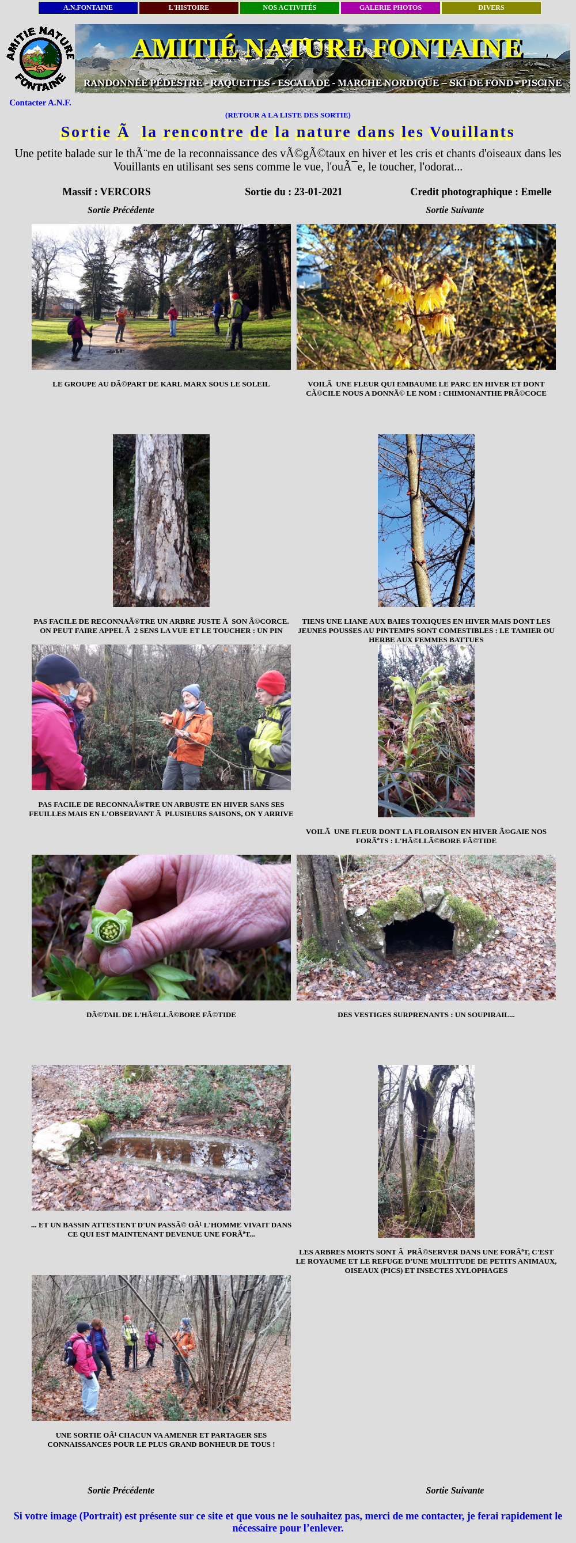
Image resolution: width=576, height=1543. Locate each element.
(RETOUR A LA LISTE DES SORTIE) (288, 115)
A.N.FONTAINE (88, 7)
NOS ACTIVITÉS (289, 7)
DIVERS (491, 7)
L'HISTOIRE (189, 7)
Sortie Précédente (121, 210)
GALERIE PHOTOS (390, 7)
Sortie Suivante (455, 210)
